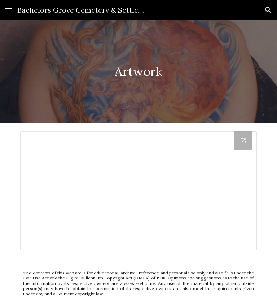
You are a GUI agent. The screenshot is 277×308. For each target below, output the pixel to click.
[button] (8, 10)
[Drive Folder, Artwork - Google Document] (138, 190)
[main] (138, 71)
